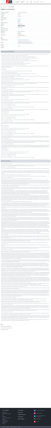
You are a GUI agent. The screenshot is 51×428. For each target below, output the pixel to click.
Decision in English (21, 25)
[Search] (40, 2)
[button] (25, 51)
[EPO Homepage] (9, 1)
